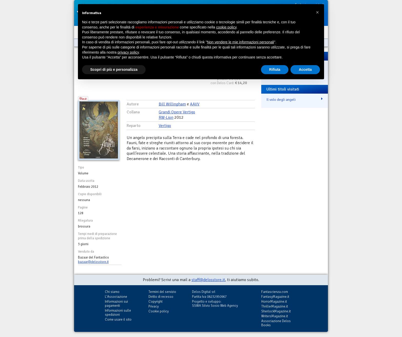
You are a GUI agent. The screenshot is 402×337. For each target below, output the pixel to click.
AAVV (194, 104)
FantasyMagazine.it (275, 296)
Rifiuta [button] (274, 69)
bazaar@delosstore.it (93, 262)
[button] (317, 12)
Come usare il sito (118, 319)
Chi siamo (112, 292)
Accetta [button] (305, 69)
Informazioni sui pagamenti (116, 303)
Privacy (153, 306)
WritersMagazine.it (274, 316)
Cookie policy (158, 311)
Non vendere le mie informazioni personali (240, 42)
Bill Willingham (172, 104)
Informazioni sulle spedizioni (118, 312)
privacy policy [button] (128, 52)
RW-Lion (166, 117)
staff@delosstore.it (208, 279)
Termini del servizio (162, 292)
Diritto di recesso (160, 296)
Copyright (155, 301)
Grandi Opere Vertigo (177, 112)
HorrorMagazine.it (274, 301)
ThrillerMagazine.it (274, 306)
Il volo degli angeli (281, 99)
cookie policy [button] (226, 27)
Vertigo (165, 125)
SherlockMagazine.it (276, 311)
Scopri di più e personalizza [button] (113, 69)
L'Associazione (116, 296)
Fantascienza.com (274, 292)
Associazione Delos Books (276, 323)
